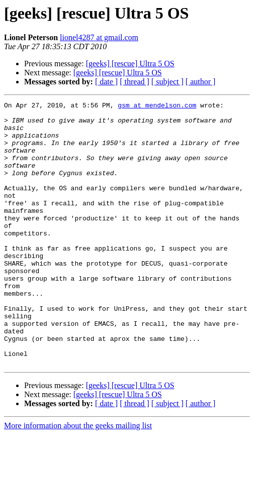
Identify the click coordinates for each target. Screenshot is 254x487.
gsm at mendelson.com (157, 106)
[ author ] (201, 81)
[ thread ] (134, 81)
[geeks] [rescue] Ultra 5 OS (130, 63)
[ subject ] (167, 81)
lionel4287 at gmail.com (99, 37)
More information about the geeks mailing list (78, 478)
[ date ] (106, 81)
